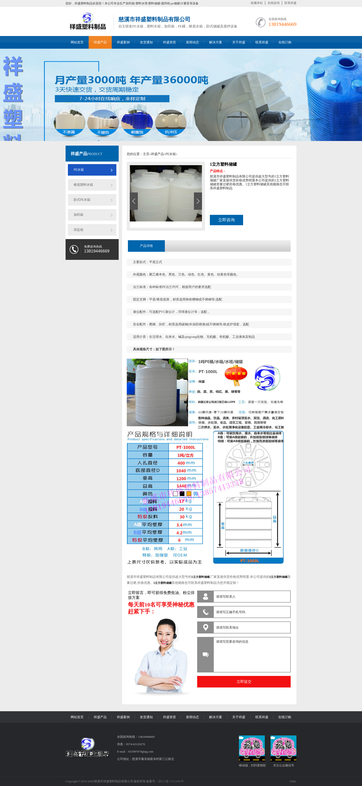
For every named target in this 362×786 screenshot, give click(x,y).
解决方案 (215, 42)
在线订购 (284, 42)
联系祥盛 (290, 3)
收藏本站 (257, 3)
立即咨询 (226, 220)
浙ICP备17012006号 (171, 781)
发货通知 (146, 42)
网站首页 (77, 42)
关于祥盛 (238, 42)
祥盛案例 (123, 42)
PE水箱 (79, 169)
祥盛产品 (100, 42)
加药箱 (78, 214)
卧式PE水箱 (82, 199)
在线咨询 (274, 3)
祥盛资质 (169, 42)
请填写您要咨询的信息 (251, 653)
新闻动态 (192, 42)
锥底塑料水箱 (83, 184)
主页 (146, 154)
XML (293, 781)
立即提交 (244, 682)
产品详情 (146, 246)
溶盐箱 (78, 229)
